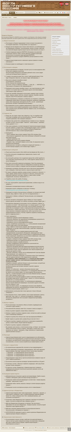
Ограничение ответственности (57, 54)
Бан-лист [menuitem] (45, 427)
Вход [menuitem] (55, 13)
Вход (4, 14)
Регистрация (9, 14)
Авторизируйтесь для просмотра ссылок (17, 180)
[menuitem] (37, 13)
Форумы (12, 12)
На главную (5, 12)
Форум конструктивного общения (41, 430)
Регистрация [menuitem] (58, 13)
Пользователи (20, 12)
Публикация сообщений (56, 43)
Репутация (54, 47)
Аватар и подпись (55, 45)
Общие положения (55, 38)
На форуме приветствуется (57, 50)
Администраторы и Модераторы (57, 52)
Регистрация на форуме (56, 40)
